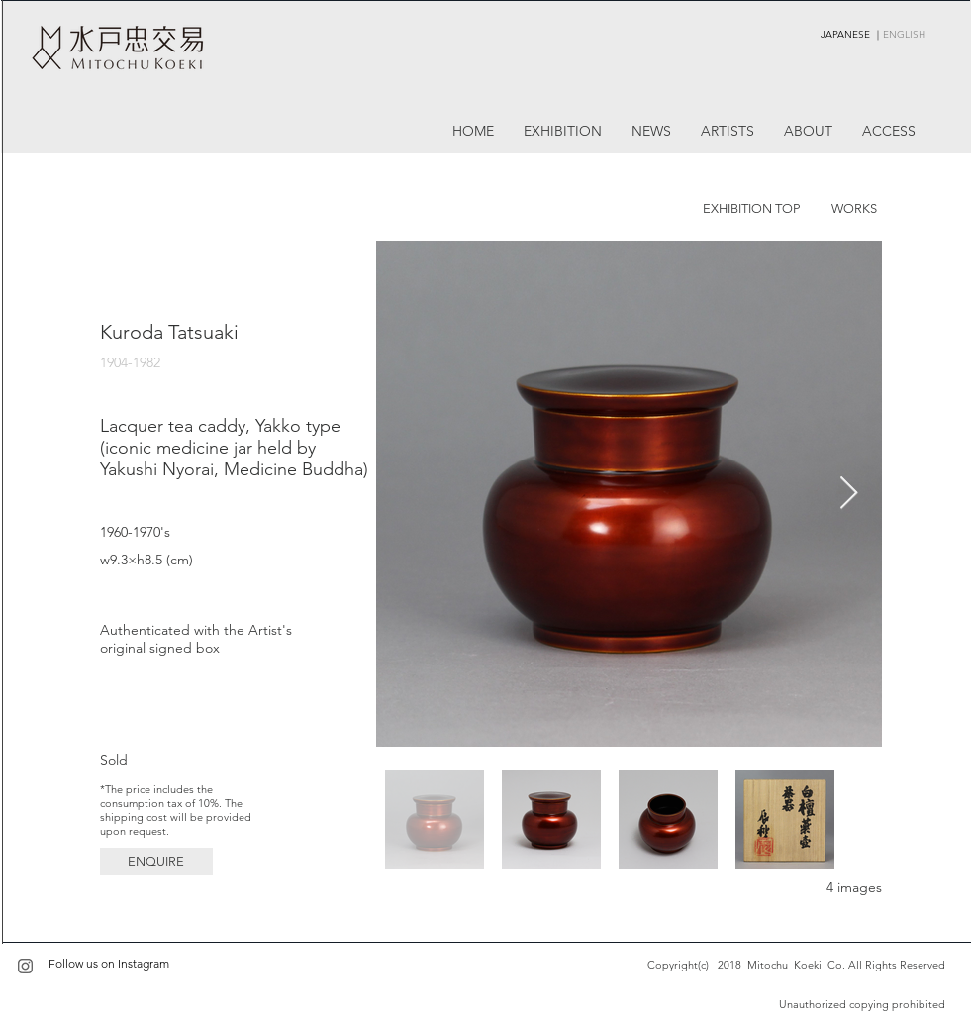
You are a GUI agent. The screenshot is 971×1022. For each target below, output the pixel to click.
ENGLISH (904, 34)
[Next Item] (848, 494)
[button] (156, 861)
